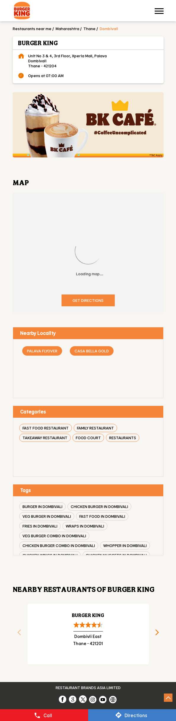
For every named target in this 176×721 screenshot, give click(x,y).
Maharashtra (67, 28)
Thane (89, 28)
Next (159, 634)
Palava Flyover (42, 350)
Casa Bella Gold (92, 350)
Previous (17, 634)
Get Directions (88, 300)
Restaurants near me (32, 28)
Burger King (88, 615)
